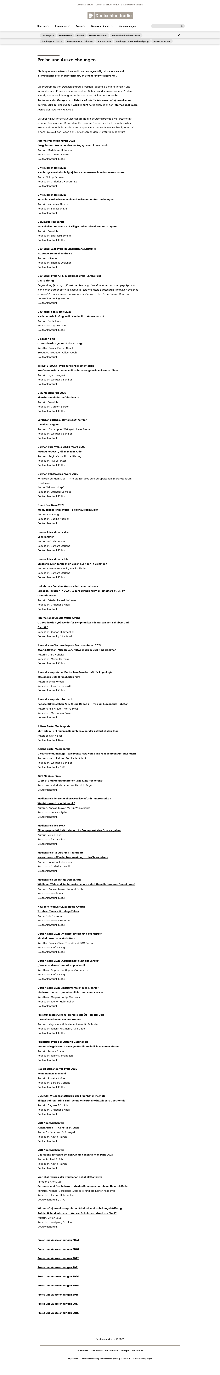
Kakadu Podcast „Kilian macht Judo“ (60, 451)
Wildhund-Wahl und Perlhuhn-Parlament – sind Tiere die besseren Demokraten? (86, 884)
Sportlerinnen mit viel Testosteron (94, 591)
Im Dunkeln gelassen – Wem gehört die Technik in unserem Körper (78, 1046)
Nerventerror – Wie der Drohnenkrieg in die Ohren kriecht (73, 857)
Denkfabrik (82, 1350)
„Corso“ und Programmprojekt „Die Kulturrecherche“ (70, 780)
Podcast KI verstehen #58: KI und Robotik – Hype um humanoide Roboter (83, 704)
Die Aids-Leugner (48, 424)
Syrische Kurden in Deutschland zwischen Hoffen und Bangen (76, 199)
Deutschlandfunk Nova (132, 4)
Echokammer (46, 537)
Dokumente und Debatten (104, 1350)
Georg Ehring (46, 280)
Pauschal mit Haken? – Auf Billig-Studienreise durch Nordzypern (77, 226)
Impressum (73, 1359)
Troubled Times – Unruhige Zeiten (58, 911)
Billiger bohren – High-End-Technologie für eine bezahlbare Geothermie (81, 1100)
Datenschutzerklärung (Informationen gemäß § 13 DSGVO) (105, 1359)
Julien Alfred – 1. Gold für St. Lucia (58, 1127)
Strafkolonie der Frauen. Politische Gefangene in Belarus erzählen (78, 370)
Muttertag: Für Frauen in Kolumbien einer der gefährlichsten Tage (78, 731)
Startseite (42, 42)
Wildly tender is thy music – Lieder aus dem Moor (68, 510)
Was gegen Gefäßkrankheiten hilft (59, 677)
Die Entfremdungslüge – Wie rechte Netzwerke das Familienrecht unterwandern (87, 753)
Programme (61, 26)
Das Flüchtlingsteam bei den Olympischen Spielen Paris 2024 (75, 1154)
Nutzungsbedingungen (142, 1359)
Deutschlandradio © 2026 (110, 1339)
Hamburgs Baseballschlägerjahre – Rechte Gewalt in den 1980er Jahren (81, 172)
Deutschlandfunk (85, 4)
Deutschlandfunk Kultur (107, 4)
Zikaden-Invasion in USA (54, 591)
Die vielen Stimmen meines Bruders (59, 1019)
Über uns (41, 26)
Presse (79, 26)
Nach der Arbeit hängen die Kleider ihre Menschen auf (71, 316)
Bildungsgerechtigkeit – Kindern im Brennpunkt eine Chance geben (79, 830)
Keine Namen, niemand (52, 1073)
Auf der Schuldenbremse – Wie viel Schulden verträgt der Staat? (77, 1213)
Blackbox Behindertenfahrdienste (58, 397)
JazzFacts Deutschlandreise (55, 253)
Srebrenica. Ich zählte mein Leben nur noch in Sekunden (72, 564)
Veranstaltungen (127, 26)
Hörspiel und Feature (132, 1350)
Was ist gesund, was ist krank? (56, 803)
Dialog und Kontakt (100, 26)
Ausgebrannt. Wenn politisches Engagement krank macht (73, 145)
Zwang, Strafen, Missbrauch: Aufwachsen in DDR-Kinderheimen (77, 650)
